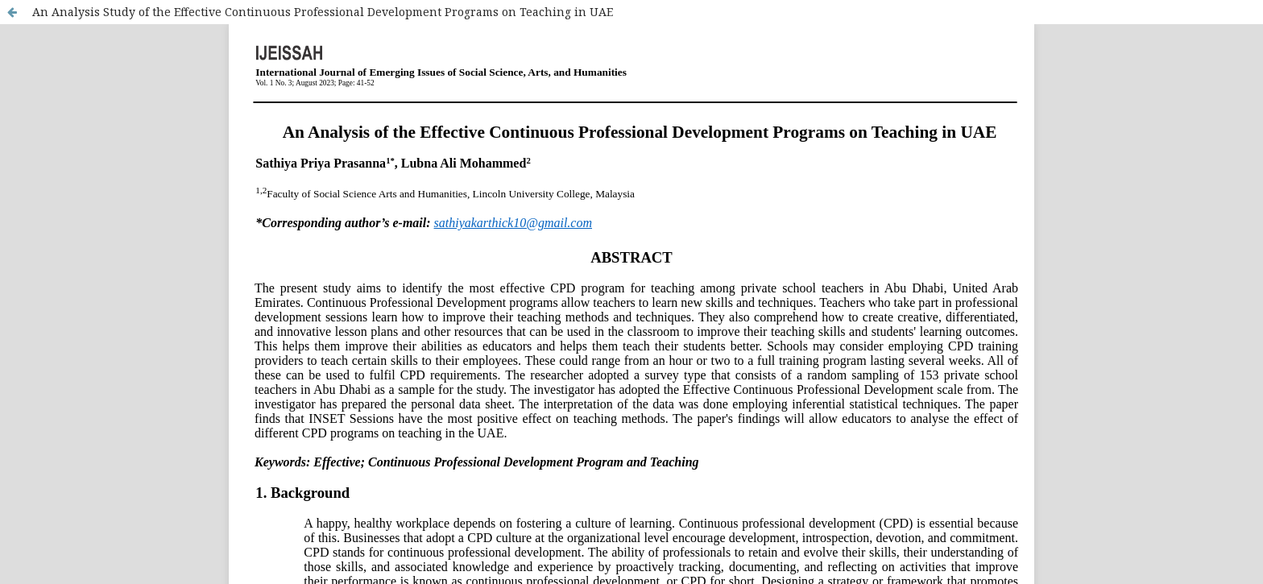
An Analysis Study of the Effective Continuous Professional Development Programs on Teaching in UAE (322, 11)
